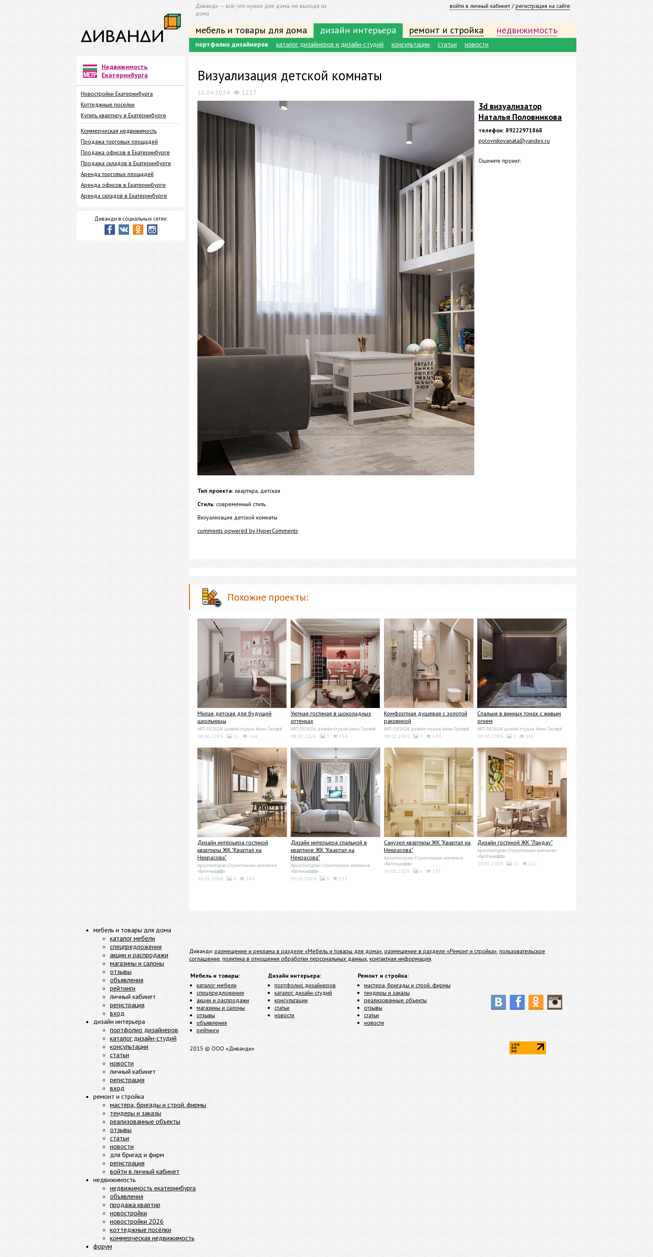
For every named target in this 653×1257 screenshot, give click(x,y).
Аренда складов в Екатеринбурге (124, 195)
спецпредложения (220, 992)
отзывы (206, 1015)
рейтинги (208, 1030)
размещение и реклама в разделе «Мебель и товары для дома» (298, 951)
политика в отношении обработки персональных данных (294, 958)
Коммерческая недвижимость (119, 130)
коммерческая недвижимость (152, 1238)
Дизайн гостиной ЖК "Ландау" (515, 842)
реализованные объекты (395, 1000)
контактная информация (400, 958)
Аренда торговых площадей (117, 174)
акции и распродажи (223, 1000)
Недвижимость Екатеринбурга (125, 70)
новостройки (128, 1213)
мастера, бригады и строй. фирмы (407, 985)
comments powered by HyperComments (247, 530)
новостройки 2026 (137, 1221)
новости (477, 44)
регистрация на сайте (543, 6)
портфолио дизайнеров (231, 44)
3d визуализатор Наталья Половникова (520, 111)
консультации (410, 44)
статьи (447, 44)
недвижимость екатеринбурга (153, 1188)
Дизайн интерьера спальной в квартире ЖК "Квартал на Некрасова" (329, 850)
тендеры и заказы (387, 992)
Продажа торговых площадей (119, 141)
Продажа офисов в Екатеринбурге (125, 152)
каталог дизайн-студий (303, 992)
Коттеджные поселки (108, 104)
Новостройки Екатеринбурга (117, 93)
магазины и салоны (221, 1007)
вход (117, 1013)
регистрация (127, 1005)
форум (102, 1246)
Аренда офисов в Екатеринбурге (123, 185)
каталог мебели (217, 985)
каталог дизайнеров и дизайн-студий (330, 44)
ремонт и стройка (446, 30)
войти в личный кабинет (480, 6)
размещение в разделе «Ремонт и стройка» (440, 951)
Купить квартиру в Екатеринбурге (123, 115)
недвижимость (526, 30)
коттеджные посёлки (140, 1229)
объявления (212, 1022)
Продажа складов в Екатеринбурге (126, 163)
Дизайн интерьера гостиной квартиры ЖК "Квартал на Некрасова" (232, 850)
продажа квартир (135, 1204)
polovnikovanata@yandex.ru (514, 140)
